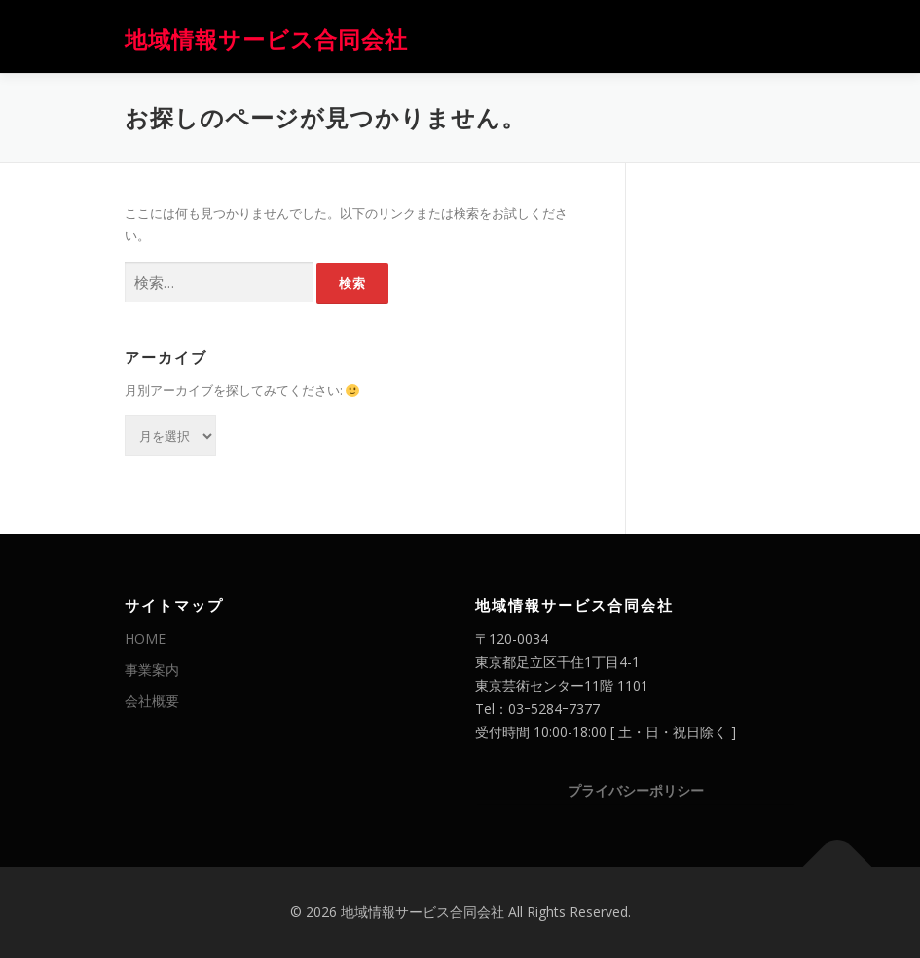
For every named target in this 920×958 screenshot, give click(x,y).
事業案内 (152, 669)
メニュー (779, 36)
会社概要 (152, 701)
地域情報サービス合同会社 (266, 38)
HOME (145, 638)
